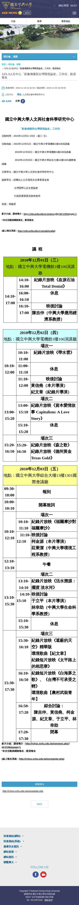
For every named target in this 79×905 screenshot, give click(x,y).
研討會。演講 (14, 64)
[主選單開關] (74, 13)
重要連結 (65, 21)
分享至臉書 (23, 101)
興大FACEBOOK (35, 874)
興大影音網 (43, 874)
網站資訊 (9, 857)
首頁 (4, 64)
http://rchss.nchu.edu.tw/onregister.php (23, 791)
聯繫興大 (9, 862)
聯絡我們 (48, 900)
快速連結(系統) (12, 841)
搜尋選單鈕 (59, 13)
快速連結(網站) (12, 835)
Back (39, 803)
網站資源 (9, 851)
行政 (13, 21)
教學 (39, 21)
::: (54, 5)
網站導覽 (64, 5)
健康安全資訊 (11, 846)
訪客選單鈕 (67, 13)
